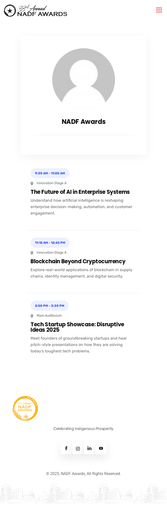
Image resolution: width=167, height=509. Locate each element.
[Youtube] (100, 448)
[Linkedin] (89, 448)
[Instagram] (77, 448)
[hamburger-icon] (159, 10)
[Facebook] (66, 448)
